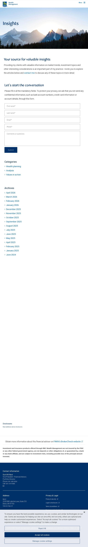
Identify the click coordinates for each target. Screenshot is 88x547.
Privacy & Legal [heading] (52, 495)
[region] (44, 528)
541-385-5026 (12, 481)
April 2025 (10, 242)
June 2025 (11, 234)
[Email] (42, 120)
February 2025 (12, 246)
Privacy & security (51, 499)
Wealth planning (13, 166)
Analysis (10, 170)
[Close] (84, 512)
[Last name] (42, 113)
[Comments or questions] (42, 138)
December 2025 (13, 209)
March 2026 (11, 197)
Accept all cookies (42, 535)
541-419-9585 (10, 484)
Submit (11, 150)
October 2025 (12, 217)
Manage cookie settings (42, 541)
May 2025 (10, 238)
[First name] (42, 106)
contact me (29, 73)
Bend (4, 499)
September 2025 (14, 221)
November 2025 (13, 213)
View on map (7, 506)
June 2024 (11, 254)
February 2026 (12, 201)
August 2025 (12, 225)
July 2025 (10, 230)
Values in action (13, 174)
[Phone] (42, 127)
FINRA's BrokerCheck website (67, 441)
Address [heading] (6, 495)
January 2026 (12, 205)
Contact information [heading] (11, 471)
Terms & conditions (52, 506)
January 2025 (12, 250)
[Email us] (4, 486)
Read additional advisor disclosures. (13, 427)
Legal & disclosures (52, 503)
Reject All (42, 528)
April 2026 (10, 192)
